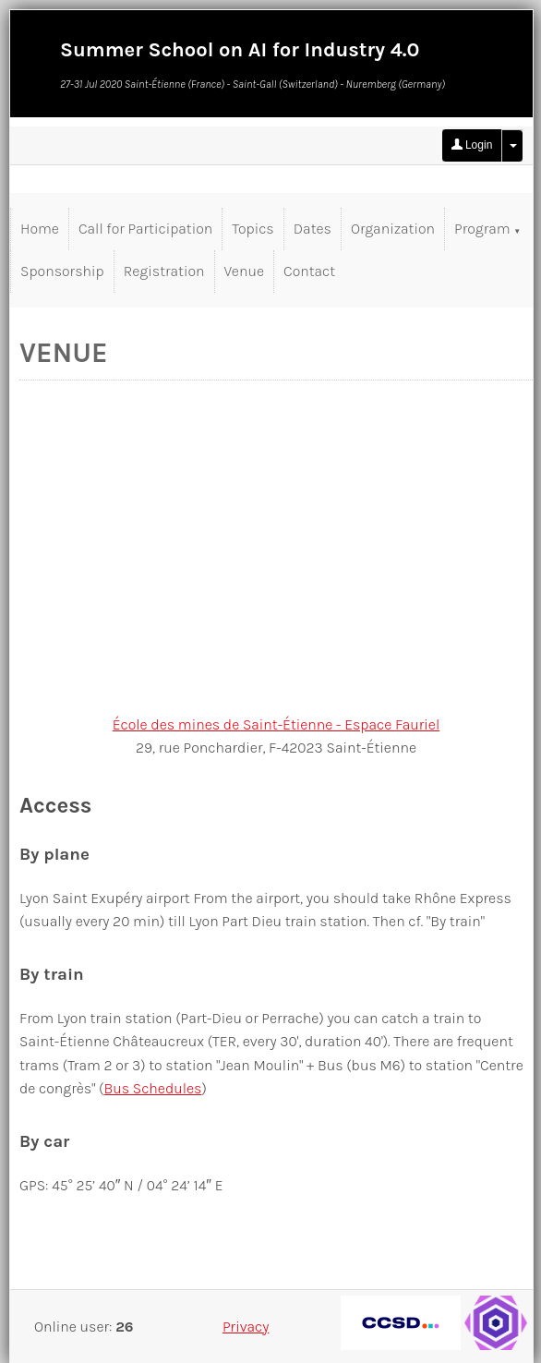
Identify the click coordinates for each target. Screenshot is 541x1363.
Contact (309, 271)
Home (39, 228)
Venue (244, 271)
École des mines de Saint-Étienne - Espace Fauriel (276, 724)
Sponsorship (62, 271)
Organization (393, 228)
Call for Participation (145, 228)
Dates (312, 228)
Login (472, 145)
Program (487, 228)
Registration (164, 271)
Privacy (245, 1326)
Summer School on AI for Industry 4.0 (239, 50)
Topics (252, 228)
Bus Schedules (152, 1088)
